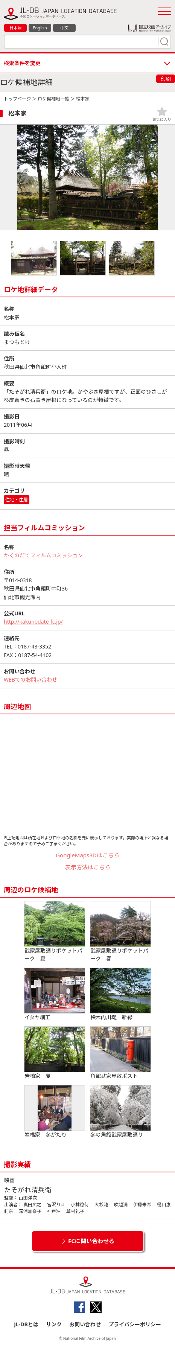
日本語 (15, 27)
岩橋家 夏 (54, 1053)
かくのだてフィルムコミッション (43, 555)
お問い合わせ (85, 1324)
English (40, 27)
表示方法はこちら (87, 867)
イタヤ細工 (54, 994)
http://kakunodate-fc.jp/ (33, 621)
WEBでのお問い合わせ (30, 679)
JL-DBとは (26, 1324)
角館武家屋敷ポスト (120, 1053)
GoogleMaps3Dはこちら (87, 855)
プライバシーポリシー (134, 1324)
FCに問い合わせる (91, 1241)
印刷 (165, 78)
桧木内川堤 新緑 (120, 994)
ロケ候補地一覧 (53, 99)
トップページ (17, 99)
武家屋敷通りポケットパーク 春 (120, 931)
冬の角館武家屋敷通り (120, 1111)
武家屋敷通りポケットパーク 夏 (54, 931)
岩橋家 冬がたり (54, 1111)
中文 (64, 27)
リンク (54, 1324)
